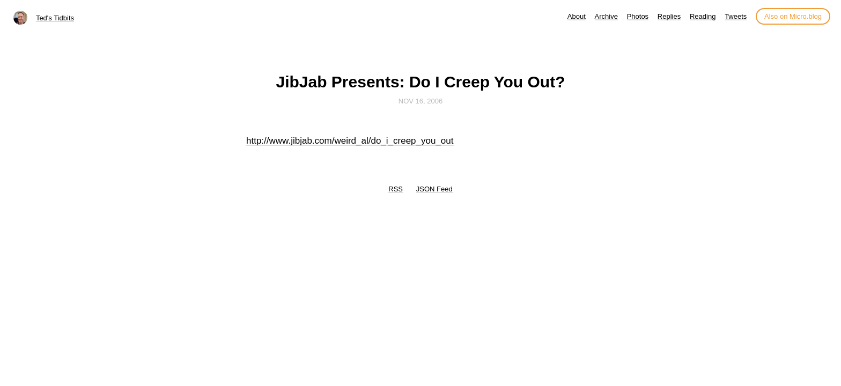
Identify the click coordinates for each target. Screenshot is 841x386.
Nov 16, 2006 (420, 101)
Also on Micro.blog (793, 16)
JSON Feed (434, 189)
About (576, 16)
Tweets (736, 16)
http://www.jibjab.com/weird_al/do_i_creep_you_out (350, 141)
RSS (395, 189)
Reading (702, 16)
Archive (606, 16)
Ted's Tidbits (55, 18)
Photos (637, 16)
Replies (669, 16)
